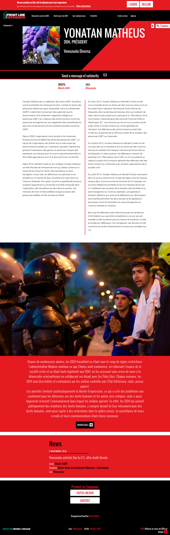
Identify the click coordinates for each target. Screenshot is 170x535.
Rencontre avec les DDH (40, 15)
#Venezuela (91, 88)
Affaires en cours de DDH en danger (153, 530)
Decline (146, 4)
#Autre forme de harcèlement (71, 467)
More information (83, 6)
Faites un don (123, 16)
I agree (133, 4)
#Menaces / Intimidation (97, 467)
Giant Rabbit (94, 516)
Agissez (133, 16)
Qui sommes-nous (79, 15)
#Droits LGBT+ (64, 88)
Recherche (8, 25)
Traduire (164, 26)
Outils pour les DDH (61, 15)
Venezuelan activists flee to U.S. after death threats (78, 457)
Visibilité (93, 15)
